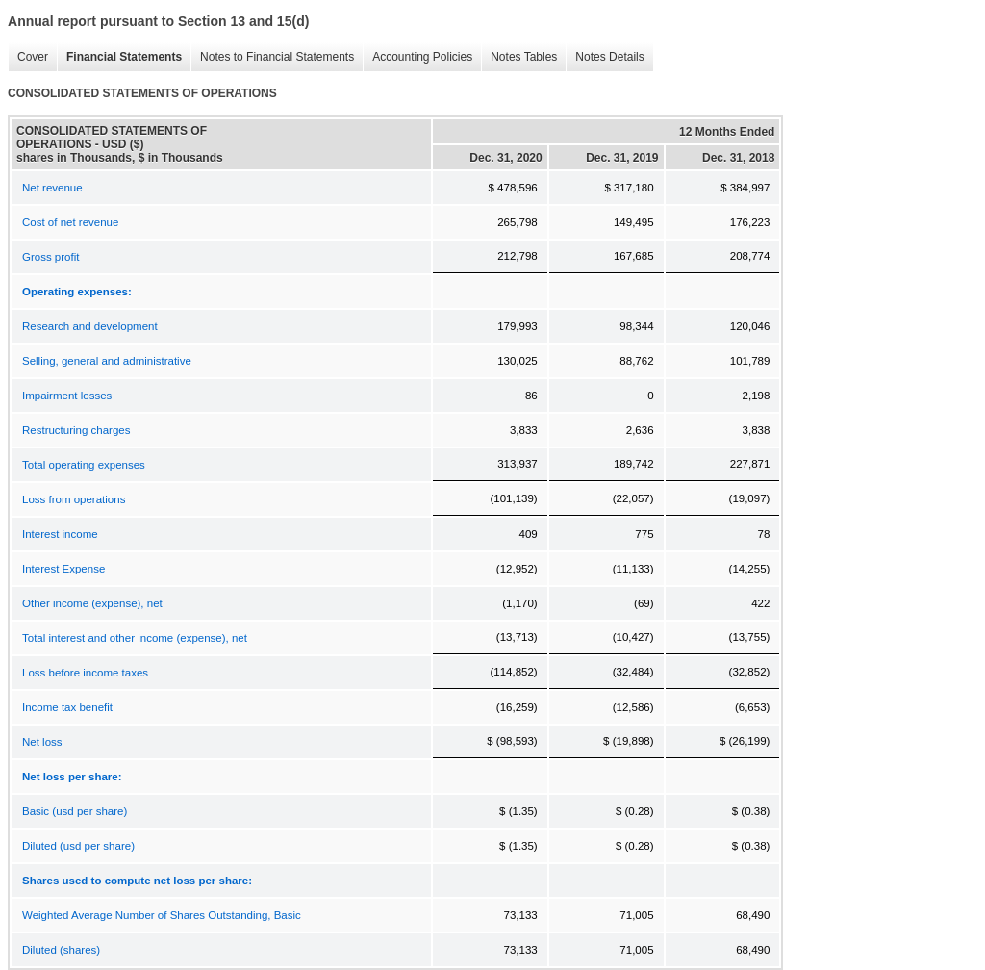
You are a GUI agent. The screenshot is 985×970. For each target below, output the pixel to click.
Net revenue (52, 187)
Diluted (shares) (61, 950)
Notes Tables (519, 57)
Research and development (90, 326)
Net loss (42, 742)
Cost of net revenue (70, 222)
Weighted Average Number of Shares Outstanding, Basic (161, 915)
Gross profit (50, 257)
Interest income (60, 534)
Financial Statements (119, 57)
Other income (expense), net (92, 603)
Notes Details (605, 57)
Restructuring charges (76, 430)
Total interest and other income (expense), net (134, 638)
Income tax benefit (67, 707)
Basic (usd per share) (74, 811)
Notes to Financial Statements (272, 57)
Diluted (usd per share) (78, 846)
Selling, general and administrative (106, 361)
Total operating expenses (83, 465)
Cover (28, 57)
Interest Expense (63, 568)
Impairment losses (67, 395)
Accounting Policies (417, 57)
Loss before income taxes (85, 672)
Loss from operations (73, 499)
